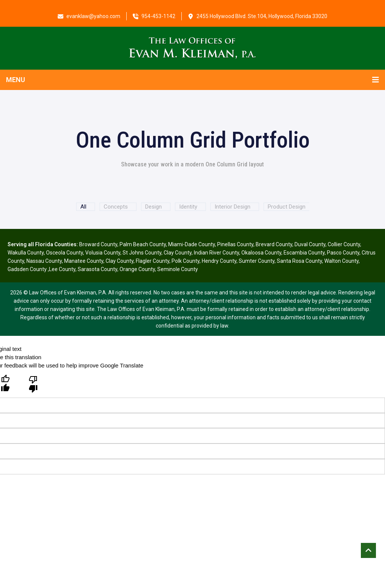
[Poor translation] (33, 384)
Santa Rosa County (299, 261)
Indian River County (216, 253)
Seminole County (177, 269)
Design (153, 206)
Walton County (341, 261)
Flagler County (152, 261)
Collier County (344, 244)
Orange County (137, 269)
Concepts (116, 206)
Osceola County (64, 253)
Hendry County (219, 261)
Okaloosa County (261, 253)
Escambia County (304, 253)
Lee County (62, 269)
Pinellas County (235, 244)
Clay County (178, 253)
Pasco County (343, 253)
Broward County (98, 244)
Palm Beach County (143, 244)
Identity (188, 206)
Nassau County (44, 261)
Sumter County (257, 261)
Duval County (310, 244)
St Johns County (142, 253)
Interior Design (232, 206)
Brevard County (274, 244)
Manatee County (83, 261)
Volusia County (102, 253)
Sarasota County (97, 269)
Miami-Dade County (191, 244)
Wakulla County (26, 253)
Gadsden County (28, 269)
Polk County (185, 261)
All (83, 206)
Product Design (286, 206)
